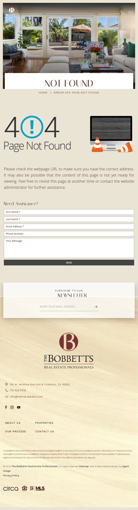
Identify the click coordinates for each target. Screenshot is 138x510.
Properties (44, 423)
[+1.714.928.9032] (122, 12)
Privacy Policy (11, 475)
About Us (13, 423)
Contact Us (44, 431)
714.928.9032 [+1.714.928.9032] (18, 390)
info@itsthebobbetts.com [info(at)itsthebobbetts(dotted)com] (26, 396)
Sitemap (84, 466)
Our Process (15, 431)
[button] (130, 12)
